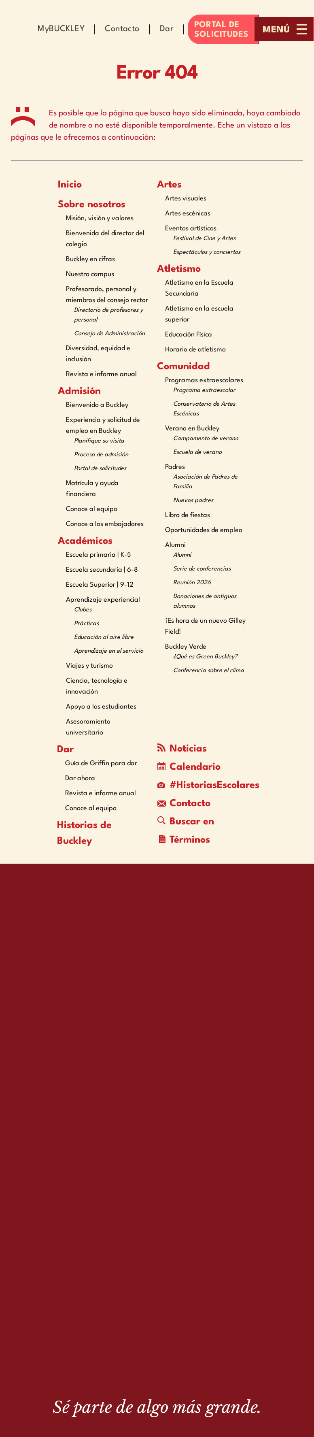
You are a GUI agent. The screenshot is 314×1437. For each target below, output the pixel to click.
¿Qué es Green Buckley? (205, 657)
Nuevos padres (193, 501)
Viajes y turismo (89, 665)
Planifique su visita (99, 441)
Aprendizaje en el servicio (108, 651)
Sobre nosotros (91, 205)
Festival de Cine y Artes (204, 239)
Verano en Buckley (192, 428)
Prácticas (86, 624)
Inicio (70, 185)
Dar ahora (80, 778)
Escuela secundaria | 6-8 (102, 569)
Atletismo (179, 269)
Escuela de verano (197, 452)
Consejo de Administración (109, 334)
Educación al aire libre (104, 637)
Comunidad (183, 367)
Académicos (85, 541)
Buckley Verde (185, 646)
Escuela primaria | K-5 (98, 554)
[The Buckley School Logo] (157, 1352)
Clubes (82, 610)
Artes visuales (185, 198)
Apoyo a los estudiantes (101, 706)
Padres (175, 467)
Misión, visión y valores (100, 218)
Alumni (175, 545)
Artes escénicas (187, 213)
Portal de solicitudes (100, 469)
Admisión (79, 391)
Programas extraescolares (204, 380)
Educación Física (188, 334)
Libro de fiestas (187, 515)
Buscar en (185, 821)
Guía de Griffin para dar (101, 763)
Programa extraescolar (204, 390)
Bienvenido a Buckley (97, 405)
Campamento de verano (205, 439)
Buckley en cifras (90, 259)
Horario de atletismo (195, 349)
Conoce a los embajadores (105, 524)
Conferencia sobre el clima (208, 671)
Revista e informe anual (101, 374)
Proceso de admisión (101, 455)
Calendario (189, 767)
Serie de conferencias (202, 569)
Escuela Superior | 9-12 (100, 584)
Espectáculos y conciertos (206, 252)
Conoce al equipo (91, 509)
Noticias (182, 748)
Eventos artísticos (190, 228)
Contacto (183, 804)
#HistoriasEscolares (202, 785)
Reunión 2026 (192, 583)
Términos (184, 840)
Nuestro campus (90, 274)
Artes (169, 185)
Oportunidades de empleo (203, 530)
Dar (65, 750)
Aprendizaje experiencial (103, 599)
